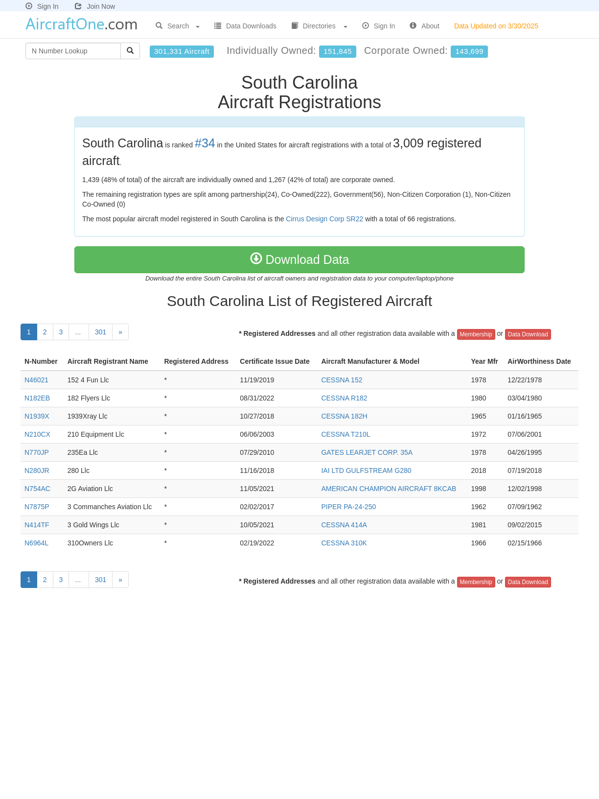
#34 (205, 143)
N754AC (37, 489)
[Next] (120, 332)
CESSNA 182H (344, 416)
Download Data (299, 259)
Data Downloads (245, 26)
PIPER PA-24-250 (348, 507)
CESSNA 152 (341, 380)
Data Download (528, 334)
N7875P (36, 507)
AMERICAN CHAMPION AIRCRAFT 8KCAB (388, 489)
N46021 (36, 380)
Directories (319, 26)
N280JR (36, 470)
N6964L (36, 543)
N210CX (37, 434)
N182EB (37, 398)
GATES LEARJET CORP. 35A (367, 452)
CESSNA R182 (344, 398)
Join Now (95, 6)
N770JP (36, 452)
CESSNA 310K (344, 543)
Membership (476, 334)
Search (178, 26)
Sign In (42, 6)
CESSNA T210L (345, 434)
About (424, 26)
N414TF (36, 525)
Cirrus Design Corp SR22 (324, 219)
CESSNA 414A (344, 525)
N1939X (36, 416)
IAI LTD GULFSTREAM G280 (366, 470)
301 (100, 332)
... (79, 332)
